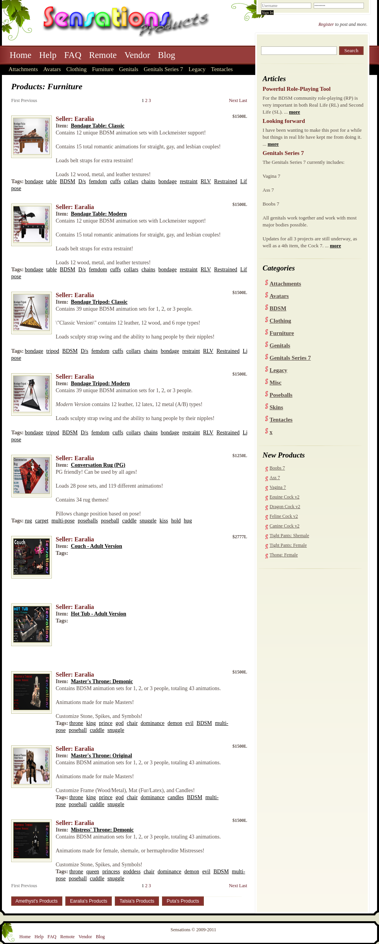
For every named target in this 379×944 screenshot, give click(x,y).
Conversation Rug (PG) (98, 465)
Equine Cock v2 (284, 497)
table (51, 181)
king (91, 723)
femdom (98, 181)
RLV (206, 181)
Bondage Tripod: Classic (99, 302)
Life (244, 181)
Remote (103, 55)
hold (176, 521)
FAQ (72, 55)
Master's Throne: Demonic (102, 681)
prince (106, 723)
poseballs (88, 521)
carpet (41, 521)
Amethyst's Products (36, 901)
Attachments (23, 69)
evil (189, 723)
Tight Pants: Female (288, 545)
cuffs (115, 181)
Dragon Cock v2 (285, 506)
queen (92, 871)
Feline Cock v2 (284, 516)
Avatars (52, 69)
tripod (52, 351)
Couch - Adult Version (96, 546)
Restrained (225, 181)
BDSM (278, 308)
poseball (110, 521)
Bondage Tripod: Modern (100, 383)
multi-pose (63, 521)
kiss (164, 521)
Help (47, 55)
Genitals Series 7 (163, 69)
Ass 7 (275, 477)
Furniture (103, 69)
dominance (152, 723)
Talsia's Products (137, 901)
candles (175, 797)
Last (243, 100)
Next (233, 100)
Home (20, 55)
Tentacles (222, 69)
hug (188, 521)
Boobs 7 (277, 468)
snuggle (148, 521)
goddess (131, 871)
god (120, 723)
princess (111, 871)
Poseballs (281, 395)
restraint (189, 181)
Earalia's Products (88, 901)
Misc (276, 382)
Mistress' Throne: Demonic (102, 830)
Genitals (128, 69)
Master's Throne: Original (101, 756)
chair (132, 723)
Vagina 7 (278, 487)
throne (76, 723)
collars (131, 181)
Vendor (137, 55)
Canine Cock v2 (284, 526)
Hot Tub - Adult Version (98, 614)
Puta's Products (183, 901)
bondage (34, 181)
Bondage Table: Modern (99, 214)
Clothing (76, 69)
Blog (166, 55)
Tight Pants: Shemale (289, 535)
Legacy (196, 69)
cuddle (129, 521)
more (294, 112)
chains (148, 181)
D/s (82, 181)
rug (28, 521)
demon (174, 723)
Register (326, 24)
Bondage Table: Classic (97, 126)
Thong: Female (284, 555)
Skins (276, 407)
